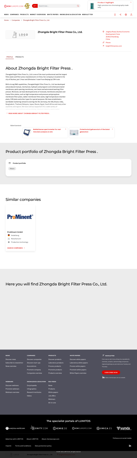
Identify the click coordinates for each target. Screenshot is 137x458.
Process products (54, 366)
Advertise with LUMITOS (14, 439)
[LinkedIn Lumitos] (129, 446)
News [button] (6, 14)
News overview (11, 366)
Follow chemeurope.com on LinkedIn (113, 377)
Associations (31, 366)
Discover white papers (78, 359)
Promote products (55, 370)
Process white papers (77, 366)
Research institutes (34, 392)
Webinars (51, 399)
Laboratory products (55, 363)
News (50, 385)
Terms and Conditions (23, 446)
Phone (106, 42)
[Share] (120, 15)
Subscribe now (111, 372)
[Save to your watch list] (114, 15)
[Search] (78, 6)
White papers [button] (53, 14)
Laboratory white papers (79, 363)
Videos (29, 396)
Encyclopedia (32, 385)
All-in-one (52, 403)
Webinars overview (12, 392)
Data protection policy (43, 446)
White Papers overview (78, 373)
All (34, 6)
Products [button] (24, 14)
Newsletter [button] (87, 14)
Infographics (31, 389)
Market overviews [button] (38, 14)
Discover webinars (12, 385)
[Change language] (125, 15)
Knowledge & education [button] (70, 14)
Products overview (55, 373)
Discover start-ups (33, 363)
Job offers (52, 396)
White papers (53, 392)
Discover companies (34, 359)
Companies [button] (14, 14)
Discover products (54, 359)
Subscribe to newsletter (14, 363)
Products (19, 57)
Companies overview (34, 373)
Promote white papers (78, 370)
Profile (9, 57)
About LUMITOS (32, 439)
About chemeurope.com (50, 439)
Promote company (34, 370)
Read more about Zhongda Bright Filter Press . (28, 113)
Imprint (8, 446)
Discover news (11, 359)
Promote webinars (12, 389)
